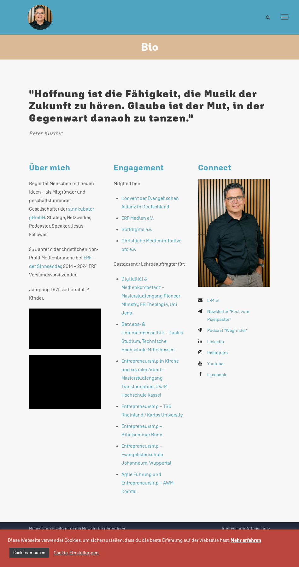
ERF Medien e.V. (137, 218)
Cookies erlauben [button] (29, 552)
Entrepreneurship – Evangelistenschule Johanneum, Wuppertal (146, 454)
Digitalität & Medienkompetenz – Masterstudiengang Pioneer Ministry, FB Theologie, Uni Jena (150, 295)
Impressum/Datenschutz (246, 528)
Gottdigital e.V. (136, 229)
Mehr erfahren (246, 540)
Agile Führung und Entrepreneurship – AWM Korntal (147, 483)
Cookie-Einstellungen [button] (76, 552)
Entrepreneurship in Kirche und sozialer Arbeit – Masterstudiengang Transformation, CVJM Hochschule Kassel (150, 378)
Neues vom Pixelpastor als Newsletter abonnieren (77, 528)
